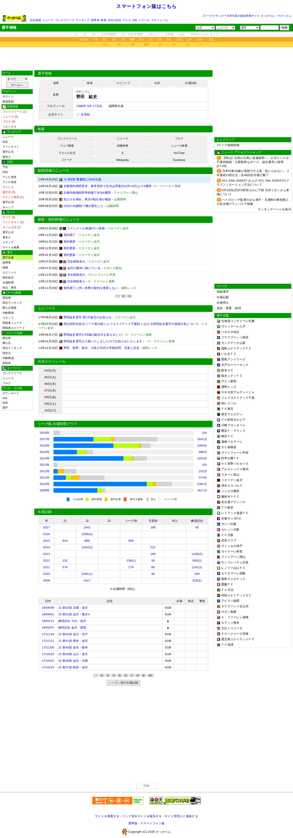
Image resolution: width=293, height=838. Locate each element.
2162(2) (87, 547)
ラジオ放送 (9, 182)
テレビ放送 (9, 177)
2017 (46, 527)
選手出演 (8, 202)
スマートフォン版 (152, 823)
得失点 (7, 353)
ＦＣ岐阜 (227, 507)
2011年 (45, 477)
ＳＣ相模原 (228, 447)
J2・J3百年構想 (132, 34)
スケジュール (159, 20)
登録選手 (223, 291)
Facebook (179, 160)
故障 (56, 83)
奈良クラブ (228, 540)
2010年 (45, 484)
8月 (160, 39)
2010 (46, 574)
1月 (96, 39)
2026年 (84, 39)
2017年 (45, 439)
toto (135, 20)
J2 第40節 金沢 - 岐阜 (73, 647)
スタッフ (8, 317)
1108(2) (197, 554)
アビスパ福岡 (230, 600)
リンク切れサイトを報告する (142, 816)
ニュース (48, 20)
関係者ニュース (12, 322)
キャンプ (8, 207)
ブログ (7, 383)
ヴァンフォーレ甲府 (234, 452)
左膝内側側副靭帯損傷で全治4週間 (87, 192)
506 (131, 540)
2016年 (45, 445)
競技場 (7, 297)
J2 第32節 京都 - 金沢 (73, 607)
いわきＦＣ (228, 354)
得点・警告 (9, 287)
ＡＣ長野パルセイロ (234, 463)
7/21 (105, 44)
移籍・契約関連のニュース (59, 219)
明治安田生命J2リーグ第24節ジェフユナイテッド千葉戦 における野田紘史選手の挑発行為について (131, 324)
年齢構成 (8, 312)
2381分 (202, 484)
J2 (84, 34)
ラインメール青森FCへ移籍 (86, 228)
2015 (46, 540)
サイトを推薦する (107, 816)
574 (65, 567)
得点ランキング (12, 302)
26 (174, 44)
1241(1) (197, 567)
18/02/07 (48, 627)
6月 (142, 39)
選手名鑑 (8, 257)
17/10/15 (48, 667)
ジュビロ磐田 (230, 491)
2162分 (202, 458)
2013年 (45, 464)
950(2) (197, 560)
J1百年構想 (108, 34)
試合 (5, 141)
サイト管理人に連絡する (181, 816)
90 (153, 574)
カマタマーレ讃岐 (233, 573)
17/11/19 (48, 634)
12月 (199, 39)
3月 (114, 39)
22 (119, 44)
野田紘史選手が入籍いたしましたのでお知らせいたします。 (104, 341)
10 (150, 675)
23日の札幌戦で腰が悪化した (84, 206)
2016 (46, 534)
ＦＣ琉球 (227, 644)
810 (65, 540)
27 (187, 44)
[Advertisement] (146, 58)
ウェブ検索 (67, 145)
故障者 (95, 20)
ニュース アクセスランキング (241, 152)
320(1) (197, 580)
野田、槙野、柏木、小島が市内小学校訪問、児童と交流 (101, 348)
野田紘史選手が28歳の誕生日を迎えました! (93, 334)
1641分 (202, 439)
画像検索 (122, 145)
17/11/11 (48, 641)
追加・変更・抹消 (229, 308)
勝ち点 (7, 343)
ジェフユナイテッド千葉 (238, 397)
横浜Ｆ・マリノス (233, 430)
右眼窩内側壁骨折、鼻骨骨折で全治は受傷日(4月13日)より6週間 (108, 186)
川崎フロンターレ (233, 425)
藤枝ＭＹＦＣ (230, 496)
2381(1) (87, 574)
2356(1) (87, 534)
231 (65, 560)
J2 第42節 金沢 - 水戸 (73, 634)
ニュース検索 (179, 145)
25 (160, 44)
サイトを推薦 (11, 247)
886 (87, 540)
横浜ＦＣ (227, 436)
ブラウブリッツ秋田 (234, 337)
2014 (46, 547)
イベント (8, 187)
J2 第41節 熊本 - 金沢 (73, 641)
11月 (189, 39)
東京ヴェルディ (231, 414)
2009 (46, 580)
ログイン (8, 96)
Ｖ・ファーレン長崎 (234, 617)
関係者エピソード (14, 327)
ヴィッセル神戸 (231, 546)
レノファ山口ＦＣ (233, 568)
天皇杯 (169, 34)
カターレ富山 (230, 474)
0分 (204, 432)
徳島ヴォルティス (233, 579)
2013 (46, 554)
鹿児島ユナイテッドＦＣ (238, 639)
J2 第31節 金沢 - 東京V (74, 614)
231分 (203, 471)
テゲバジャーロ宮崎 (234, 633)
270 (131, 567)
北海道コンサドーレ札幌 (238, 321)
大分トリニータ (231, 628)
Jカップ (154, 34)
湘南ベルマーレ (231, 441)
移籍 (103, 20)
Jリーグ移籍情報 (228, 145)
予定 (210, 39)
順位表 (7, 338)
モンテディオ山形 (233, 343)
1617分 (202, 490)
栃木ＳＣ (227, 370)
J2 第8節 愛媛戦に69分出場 (82, 179)
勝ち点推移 (9, 307)
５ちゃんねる (67, 152)
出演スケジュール (52, 361)
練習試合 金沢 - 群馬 (72, 627)
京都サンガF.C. (231, 518)
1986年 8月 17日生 (89, 106)
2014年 (45, 458)
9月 (169, 39)
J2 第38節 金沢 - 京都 (73, 660)
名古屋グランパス (233, 502)
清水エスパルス (231, 485)
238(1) (131, 560)
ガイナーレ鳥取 (231, 551)
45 (197, 527)
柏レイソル (228, 403)
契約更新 (70, 241)
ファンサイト (11, 146)
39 (153, 560)
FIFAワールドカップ (204, 34)
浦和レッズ (228, 386)
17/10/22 (48, 660)
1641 (87, 527)
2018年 (45, 432)
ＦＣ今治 (227, 590)
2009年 (45, 490)
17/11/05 (48, 647)
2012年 (45, 471)
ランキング (83, 20)
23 (133, 44)
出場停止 (223, 302)
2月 (105, 39)
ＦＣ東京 (227, 408)
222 (153, 547)
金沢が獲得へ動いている (84, 268)
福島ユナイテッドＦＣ (236, 348)
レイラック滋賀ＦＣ (234, 513)
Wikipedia (122, 160)
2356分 (202, 445)
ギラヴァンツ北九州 (234, 606)
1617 (87, 580)
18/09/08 (48, 607)
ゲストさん (284, 15)
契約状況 (8, 277)
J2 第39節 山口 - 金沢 (73, 654)
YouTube (179, 153)
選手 (5, 407)
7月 (151, 39)
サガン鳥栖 (228, 611)
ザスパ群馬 (228, 381)
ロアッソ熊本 (230, 622)
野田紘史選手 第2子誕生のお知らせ (88, 317)
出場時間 (8, 282)
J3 (93, 34)
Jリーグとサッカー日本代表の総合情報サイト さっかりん (239, 15)
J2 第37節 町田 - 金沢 (73, 667)
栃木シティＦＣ (231, 376)
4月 (123, 39)
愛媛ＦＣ (227, 584)
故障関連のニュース (53, 170)
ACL (182, 34)
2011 (46, 567)
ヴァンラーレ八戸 (233, 326)
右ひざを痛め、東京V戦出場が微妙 (87, 199)
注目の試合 (115, 20)
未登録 (83, 114)
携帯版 (133, 823)
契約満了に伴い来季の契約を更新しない (91, 288)
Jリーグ (67, 159)
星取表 (7, 363)
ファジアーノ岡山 (233, 557)
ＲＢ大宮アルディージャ (238, 392)
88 (153, 567)
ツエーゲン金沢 (231, 480)
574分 (203, 477)
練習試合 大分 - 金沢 (72, 621)
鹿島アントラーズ (233, 359)
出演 (157, 83)
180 (153, 527)
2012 (46, 560)
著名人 (7, 156)
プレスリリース (65, 20)
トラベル (144, 20)
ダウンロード (11, 393)
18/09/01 (48, 614)
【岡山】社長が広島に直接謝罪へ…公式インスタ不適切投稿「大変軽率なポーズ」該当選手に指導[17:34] (253, 162)
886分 (203, 452)
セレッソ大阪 (230, 529)
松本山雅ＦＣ (230, 458)
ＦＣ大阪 (227, 535)
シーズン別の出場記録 (123, 682)
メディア (8, 242)
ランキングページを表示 (274, 209)
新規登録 (8, 101)
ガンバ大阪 (228, 524)
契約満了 (70, 235)
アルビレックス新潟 (234, 469)
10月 (178, 39)
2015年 (45, 452)
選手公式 (8, 151)
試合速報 (35, 20)
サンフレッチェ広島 (234, 562)
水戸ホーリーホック (234, 365)
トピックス (9, 126)
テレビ (127, 20)
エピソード (9, 272)
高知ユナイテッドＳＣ (236, 595)
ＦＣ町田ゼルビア (233, 419)
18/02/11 (48, 621)
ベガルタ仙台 (230, 332)
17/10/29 (48, 654)
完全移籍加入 (76, 261)
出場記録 (190, 83)
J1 (76, 34)
